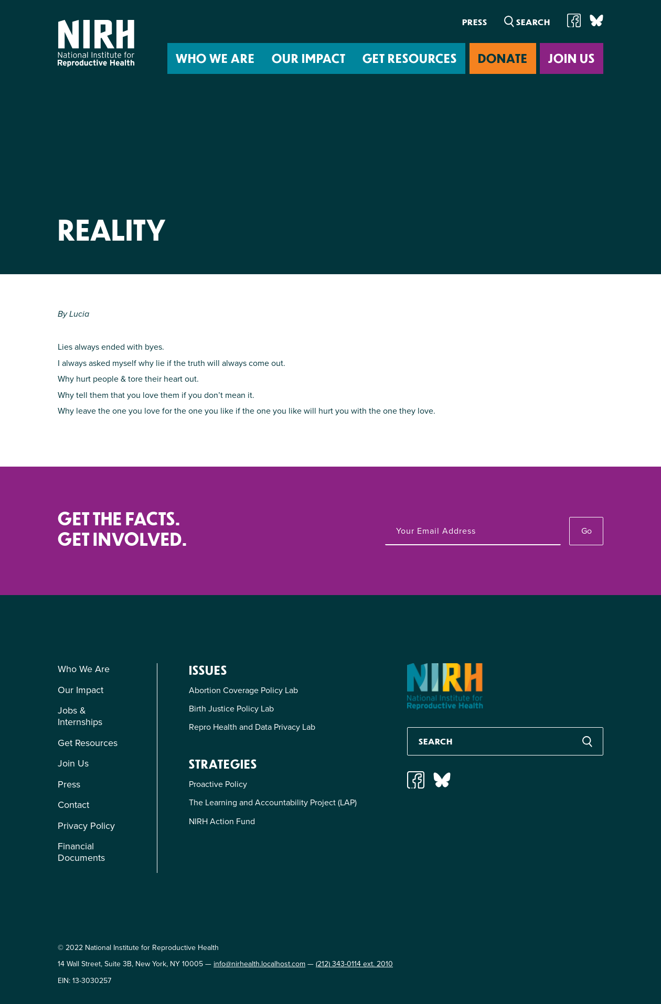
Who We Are (215, 58)
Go (586, 530)
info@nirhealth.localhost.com (259, 963)
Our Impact (309, 58)
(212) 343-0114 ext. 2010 (354, 963)
